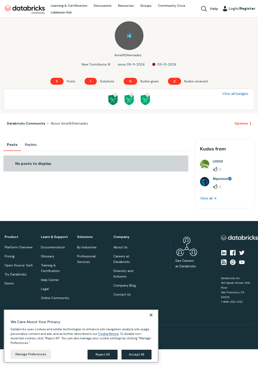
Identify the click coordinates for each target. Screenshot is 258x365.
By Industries (87, 247)
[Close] (151, 315)
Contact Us (122, 294)
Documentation (53, 247)
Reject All (103, 354)
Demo (9, 283)
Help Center (50, 280)
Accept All (136, 354)
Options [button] (241, 123)
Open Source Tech (19, 265)
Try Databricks (16, 274)
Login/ (242, 8)
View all (206, 198)
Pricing (10, 256)
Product (11, 237)
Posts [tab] (12, 144)
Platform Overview (19, 247)
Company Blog (124, 285)
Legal (45, 289)
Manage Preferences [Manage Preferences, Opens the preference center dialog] (30, 354)
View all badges (235, 93)
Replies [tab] (31, 144)
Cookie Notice (108, 334)
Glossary (47, 256)
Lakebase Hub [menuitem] (61, 12)
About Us (120, 247)
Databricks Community (25, 10)
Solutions (85, 237)
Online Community (55, 298)
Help (214, 8)
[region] (81, 336)
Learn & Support (54, 237)
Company (121, 237)
